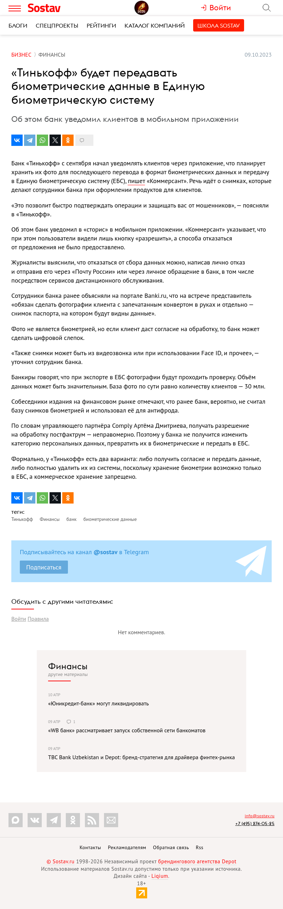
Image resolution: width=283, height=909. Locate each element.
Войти (18, 618)
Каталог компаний (155, 25)
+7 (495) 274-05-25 (255, 823)
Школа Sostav (218, 25)
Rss (199, 847)
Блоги (17, 25)
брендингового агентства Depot (197, 861)
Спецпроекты (57, 25)
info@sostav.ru (260, 815)
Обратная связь (171, 847)
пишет (136, 181)
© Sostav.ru (61, 861)
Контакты (90, 847)
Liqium (159, 876)
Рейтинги (101, 25)
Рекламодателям (127, 847)
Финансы (67, 666)
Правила (38, 618)
